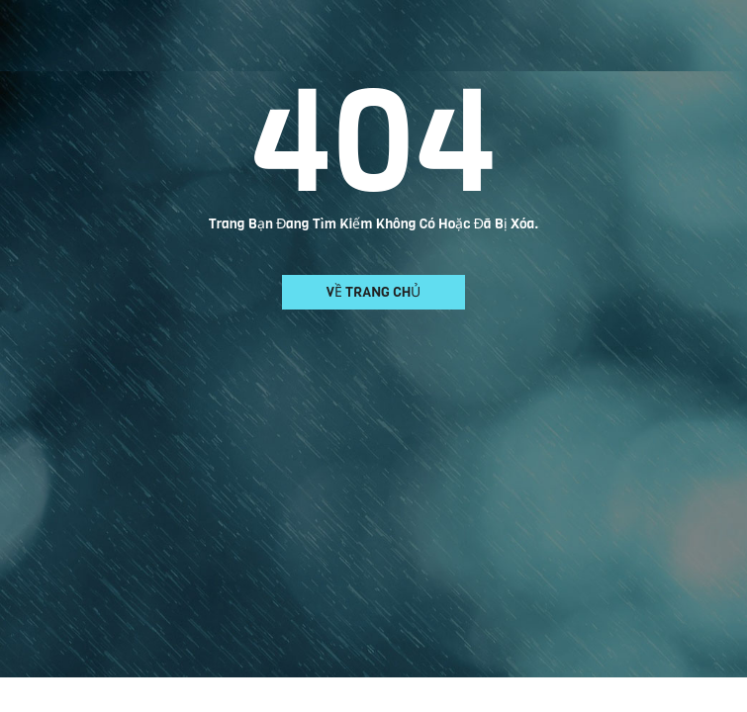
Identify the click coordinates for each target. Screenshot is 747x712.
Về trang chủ (374, 292)
